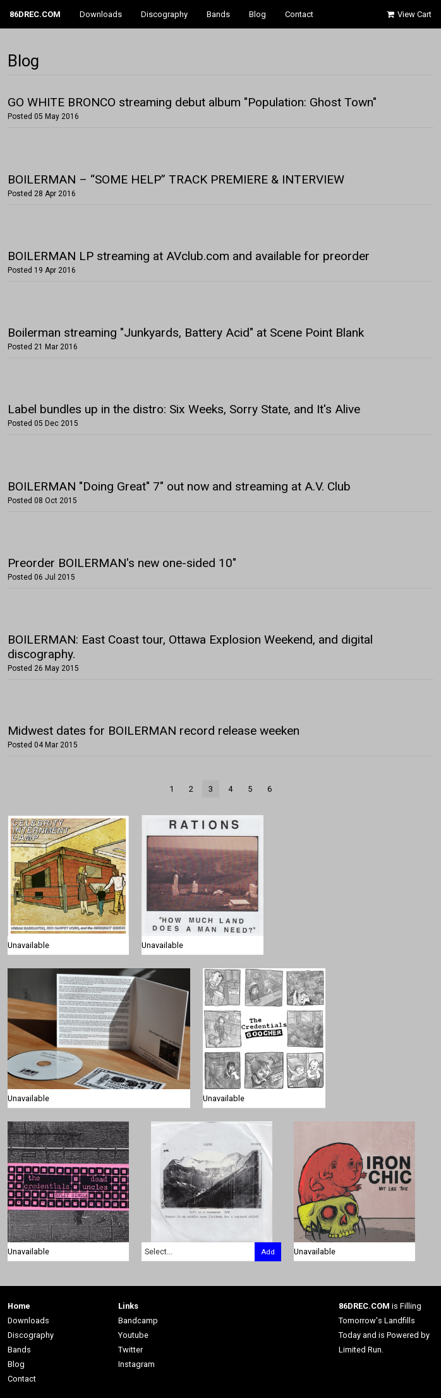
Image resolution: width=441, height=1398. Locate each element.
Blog (257, 14)
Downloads (101, 14)
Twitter (130, 1349)
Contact (299, 14)
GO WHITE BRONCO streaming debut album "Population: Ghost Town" (192, 102)
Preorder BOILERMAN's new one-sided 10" (122, 563)
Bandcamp (138, 1320)
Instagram (136, 1364)
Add (268, 1251)
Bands (218, 14)
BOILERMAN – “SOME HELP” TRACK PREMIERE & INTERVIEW (176, 179)
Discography (164, 14)
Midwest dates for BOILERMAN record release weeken (153, 730)
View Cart (408, 14)
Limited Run (360, 1349)
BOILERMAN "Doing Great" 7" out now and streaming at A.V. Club (179, 486)
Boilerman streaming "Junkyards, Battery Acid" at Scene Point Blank (186, 332)
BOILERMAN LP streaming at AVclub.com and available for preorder (189, 256)
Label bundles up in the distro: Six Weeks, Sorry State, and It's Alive (184, 409)
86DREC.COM (35, 14)
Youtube (133, 1335)
